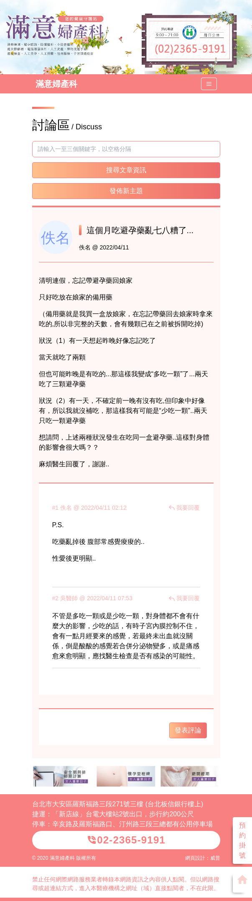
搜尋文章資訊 (126, 170)
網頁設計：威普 (202, 858)
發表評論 (188, 730)
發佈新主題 (126, 190)
